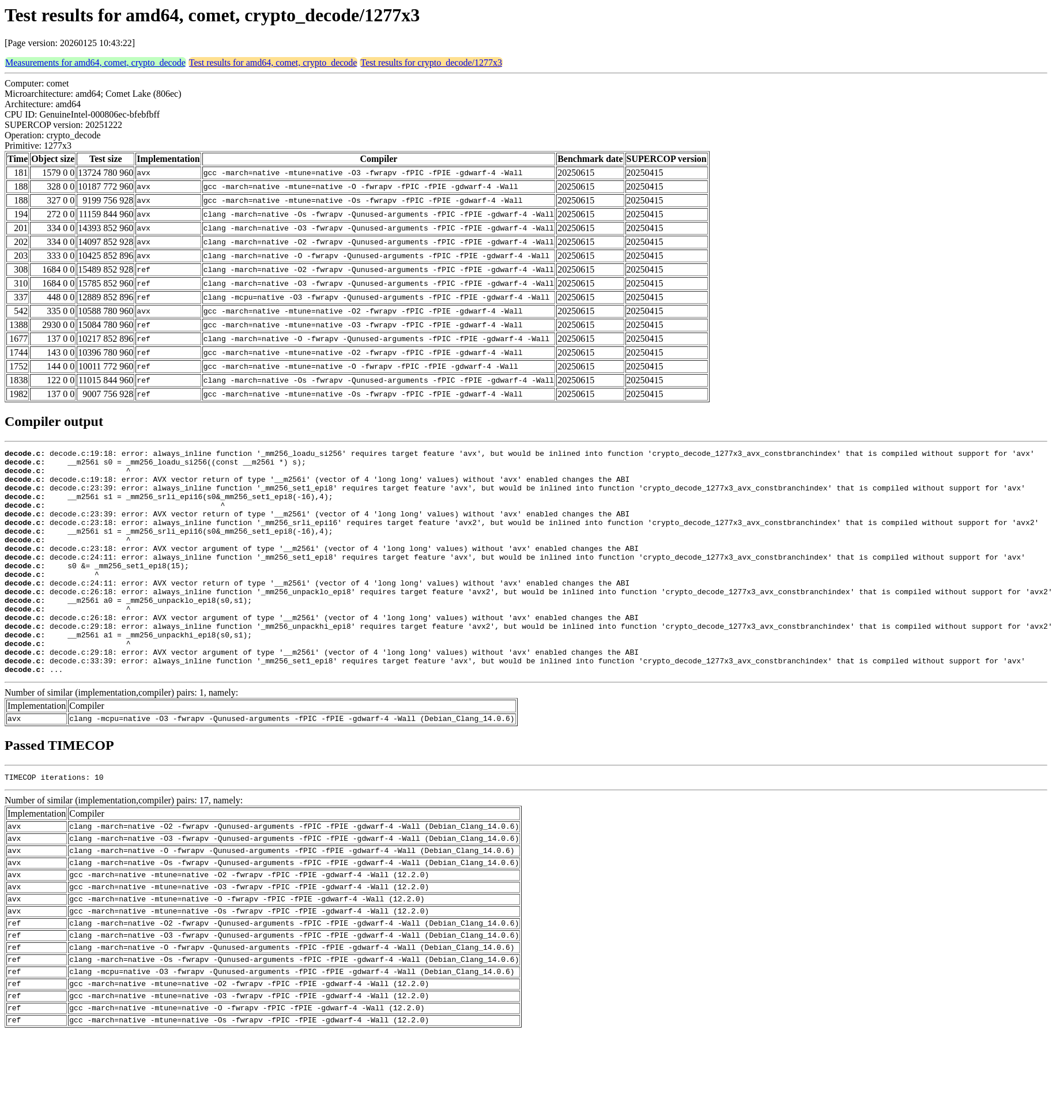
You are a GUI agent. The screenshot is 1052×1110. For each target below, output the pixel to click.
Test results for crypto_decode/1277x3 (431, 62)
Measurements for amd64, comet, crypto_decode (95, 62)
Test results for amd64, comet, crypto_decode (273, 62)
